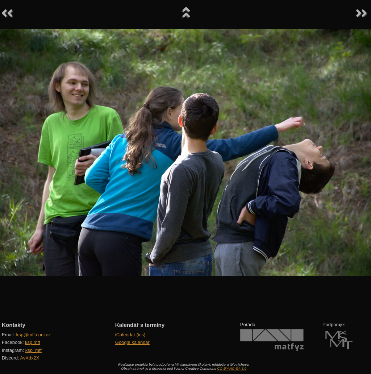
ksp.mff (32, 342)
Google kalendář (132, 342)
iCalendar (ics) (130, 334)
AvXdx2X (29, 358)
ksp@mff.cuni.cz (33, 334)
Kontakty (13, 325)
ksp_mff (33, 350)
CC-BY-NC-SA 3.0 (231, 368)
